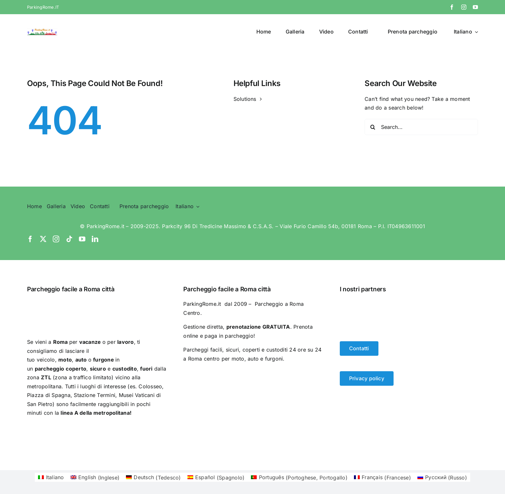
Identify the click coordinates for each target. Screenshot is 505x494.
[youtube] (475, 7)
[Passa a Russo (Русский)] (442, 477)
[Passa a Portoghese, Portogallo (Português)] (299, 477)
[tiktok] (69, 239)
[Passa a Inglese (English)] (95, 477)
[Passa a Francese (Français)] (382, 477)
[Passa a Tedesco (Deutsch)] (153, 477)
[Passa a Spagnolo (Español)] (216, 477)
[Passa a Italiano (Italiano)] (51, 477)
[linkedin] (95, 239)
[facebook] (451, 7)
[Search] (373, 127)
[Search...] (421, 127)
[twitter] (43, 239)
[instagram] (463, 7)
